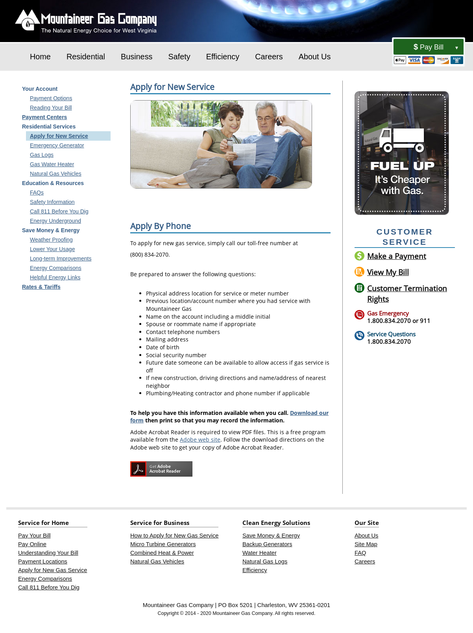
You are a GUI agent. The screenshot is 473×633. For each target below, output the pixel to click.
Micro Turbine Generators (163, 544)
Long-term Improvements (60, 258)
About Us (315, 56)
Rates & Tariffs (41, 287)
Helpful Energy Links (55, 277)
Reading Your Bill (51, 108)
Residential (86, 56)
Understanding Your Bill (48, 553)
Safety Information (52, 202)
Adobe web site (200, 439)
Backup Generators (267, 544)
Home (40, 56)
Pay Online (32, 544)
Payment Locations (42, 561)
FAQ (360, 553)
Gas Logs (42, 155)
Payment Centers (44, 117)
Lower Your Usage (52, 249)
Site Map (366, 544)
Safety (179, 56)
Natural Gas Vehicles (55, 174)
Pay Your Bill (34, 535)
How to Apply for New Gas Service (174, 535)
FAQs (37, 192)
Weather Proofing (51, 240)
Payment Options (51, 98)
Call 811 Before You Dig (59, 211)
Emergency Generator (57, 145)
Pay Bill (431, 47)
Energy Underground (55, 221)
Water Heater (259, 553)
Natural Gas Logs (264, 561)
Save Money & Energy (271, 535)
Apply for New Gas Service (52, 570)
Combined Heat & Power (162, 553)
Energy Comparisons (55, 268)
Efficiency (223, 56)
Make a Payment (396, 256)
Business (136, 56)
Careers (269, 56)
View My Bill (388, 272)
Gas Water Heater (52, 164)
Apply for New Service (59, 136)
